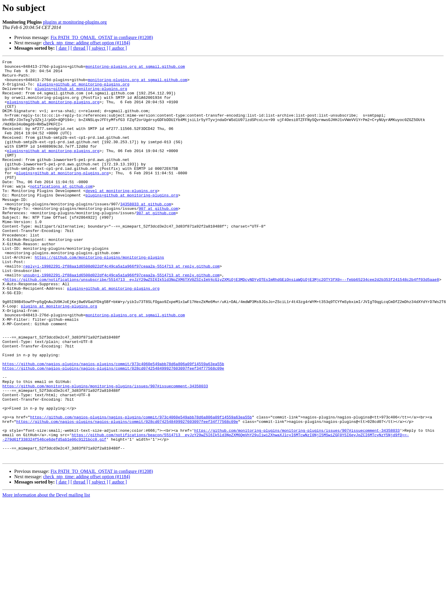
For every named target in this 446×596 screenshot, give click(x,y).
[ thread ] (79, 48)
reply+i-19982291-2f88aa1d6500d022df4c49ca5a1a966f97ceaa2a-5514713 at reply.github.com (121, 307)
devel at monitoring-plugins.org (121, 217)
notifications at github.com (61, 212)
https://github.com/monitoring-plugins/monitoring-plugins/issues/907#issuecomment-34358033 (105, 451)
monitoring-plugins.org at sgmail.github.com (135, 68)
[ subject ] (98, 48)
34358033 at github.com (145, 233)
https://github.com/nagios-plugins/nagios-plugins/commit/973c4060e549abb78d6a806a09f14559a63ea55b (113, 425)
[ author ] (118, 48)
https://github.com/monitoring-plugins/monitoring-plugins (99, 297)
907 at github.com (158, 238)
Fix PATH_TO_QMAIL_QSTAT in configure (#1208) (102, 37)
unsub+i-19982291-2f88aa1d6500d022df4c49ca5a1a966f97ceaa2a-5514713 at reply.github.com (121, 318)
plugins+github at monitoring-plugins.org (83, 89)
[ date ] (62, 48)
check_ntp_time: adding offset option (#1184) (86, 42)
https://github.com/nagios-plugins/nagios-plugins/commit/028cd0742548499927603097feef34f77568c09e (113, 430)
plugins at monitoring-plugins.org (75, 22)
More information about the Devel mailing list (46, 574)
